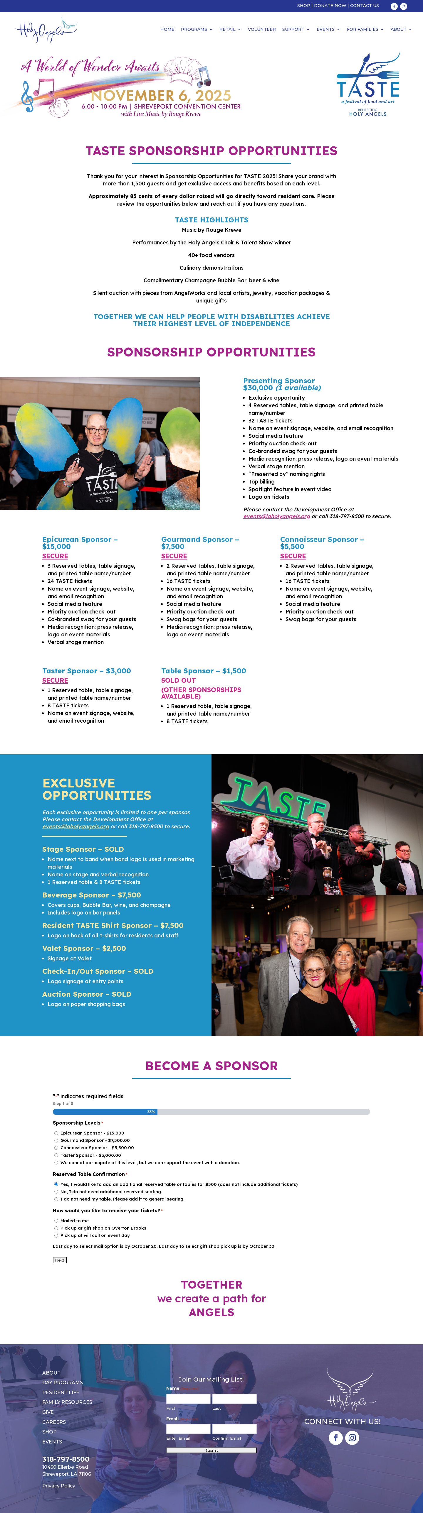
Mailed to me (75, 1220)
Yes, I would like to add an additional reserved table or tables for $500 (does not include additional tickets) (179, 1184)
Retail (227, 29)
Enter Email (178, 1438)
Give (48, 1412)
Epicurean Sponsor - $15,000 (92, 1133)
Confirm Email (226, 1438)
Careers (54, 1422)
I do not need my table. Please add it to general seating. (122, 1199)
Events (326, 29)
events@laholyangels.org (276, 516)
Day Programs (62, 1382)
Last (216, 1408)
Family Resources (67, 1402)
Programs (194, 29)
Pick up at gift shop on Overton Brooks (103, 1228)
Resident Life (60, 1392)
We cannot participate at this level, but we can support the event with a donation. (150, 1162)
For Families (362, 29)
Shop (303, 5)
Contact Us (364, 5)
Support (293, 29)
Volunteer (262, 29)
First (170, 1408)
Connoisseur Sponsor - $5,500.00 (97, 1147)
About (399, 29)
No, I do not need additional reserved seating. (111, 1191)
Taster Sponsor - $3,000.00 (91, 1155)
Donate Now (330, 5)
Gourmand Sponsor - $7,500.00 (95, 1140)
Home (167, 29)
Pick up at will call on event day (95, 1235)
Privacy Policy (58, 1486)
